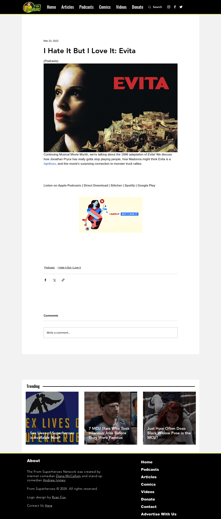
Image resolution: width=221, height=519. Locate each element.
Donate (148, 499)
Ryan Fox (59, 497)
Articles (149, 477)
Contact (149, 507)
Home (146, 462)
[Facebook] (175, 7)
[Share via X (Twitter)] (54, 280)
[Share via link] (63, 280)
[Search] (159, 7)
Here (48, 506)
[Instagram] (169, 7)
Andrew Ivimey (54, 480)
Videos (147, 492)
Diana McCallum (68, 476)
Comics (148, 484)
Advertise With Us (158, 514)
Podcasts (49, 267)
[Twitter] (181, 7)
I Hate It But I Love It (69, 267)
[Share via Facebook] (45, 280)
